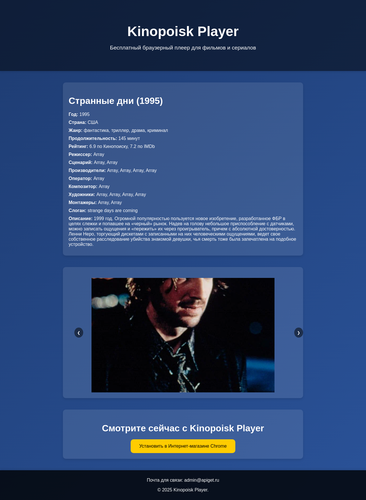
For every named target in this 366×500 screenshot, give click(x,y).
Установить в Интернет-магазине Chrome (183, 446)
